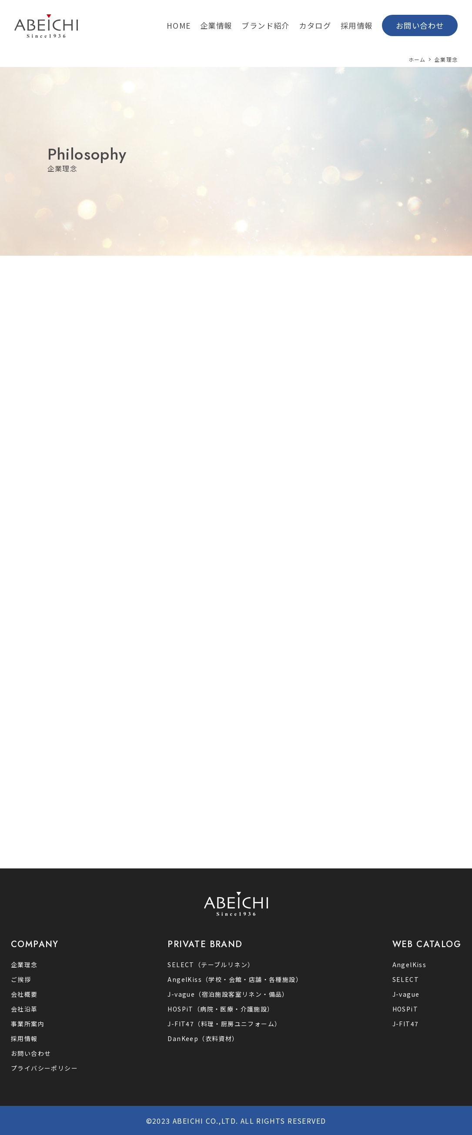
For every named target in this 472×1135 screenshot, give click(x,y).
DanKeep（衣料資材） (202, 1038)
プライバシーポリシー (44, 1068)
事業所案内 (27, 1023)
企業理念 (24, 964)
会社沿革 (24, 1009)
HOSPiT (405, 1009)
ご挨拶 (21, 979)
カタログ (315, 25)
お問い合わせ (420, 25)
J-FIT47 (405, 1023)
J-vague (406, 994)
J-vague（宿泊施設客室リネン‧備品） (227, 994)
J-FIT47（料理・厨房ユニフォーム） (224, 1023)
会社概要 (24, 994)
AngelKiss (409, 964)
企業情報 (216, 25)
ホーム (417, 59)
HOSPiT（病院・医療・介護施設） (220, 1009)
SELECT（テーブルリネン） (210, 964)
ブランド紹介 (265, 25)
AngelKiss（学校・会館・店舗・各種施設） (234, 979)
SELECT (405, 979)
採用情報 (357, 25)
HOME (179, 25)
